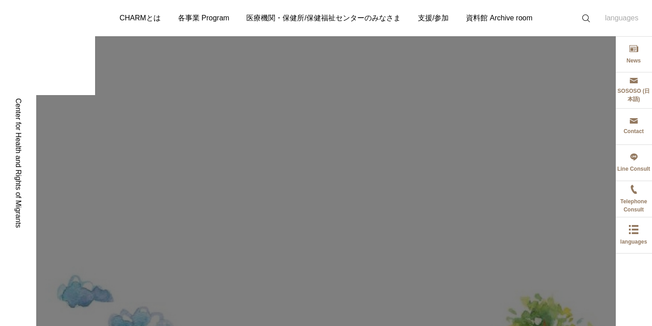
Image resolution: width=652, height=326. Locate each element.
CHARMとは (140, 18)
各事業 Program (204, 18)
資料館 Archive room (499, 18)
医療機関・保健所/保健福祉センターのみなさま (323, 18)
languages (621, 18)
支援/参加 (433, 18)
